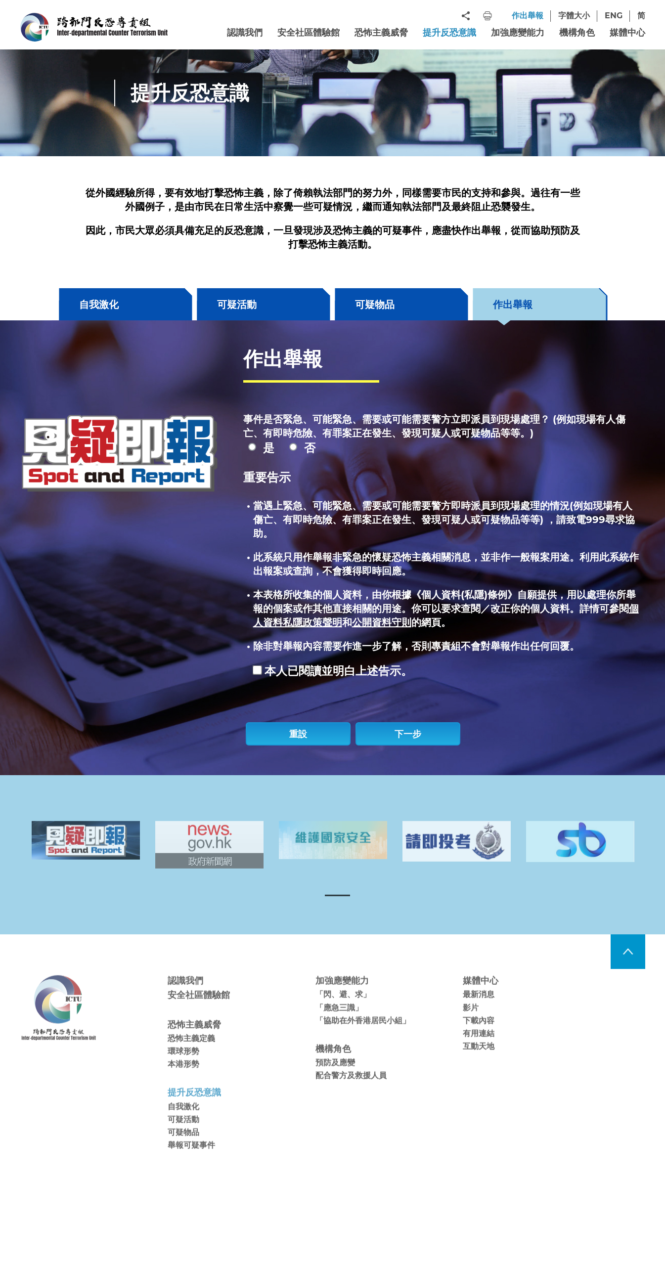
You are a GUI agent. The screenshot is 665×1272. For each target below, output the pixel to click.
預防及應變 (335, 1076)
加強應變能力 (517, 32)
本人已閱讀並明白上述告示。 (338, 671)
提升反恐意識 (449, 32)
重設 (298, 734)
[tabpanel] (85, 854)
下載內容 (478, 1034)
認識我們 (245, 32)
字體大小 (574, 15)
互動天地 (478, 1060)
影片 (471, 1021)
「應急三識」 (339, 1021)
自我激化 (99, 304)
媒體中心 (627, 32)
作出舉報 (527, 15)
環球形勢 (183, 1065)
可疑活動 (237, 304)
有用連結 (478, 1047)
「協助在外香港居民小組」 (362, 1034)
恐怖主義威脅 (381, 32)
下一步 (408, 734)
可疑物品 (375, 304)
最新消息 (478, 1008)
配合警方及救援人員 (351, 1089)
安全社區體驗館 (308, 32)
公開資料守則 (381, 622)
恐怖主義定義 (191, 1052)
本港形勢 (183, 1078)
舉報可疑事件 (191, 1159)
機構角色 (577, 32)
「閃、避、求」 (343, 1008)
